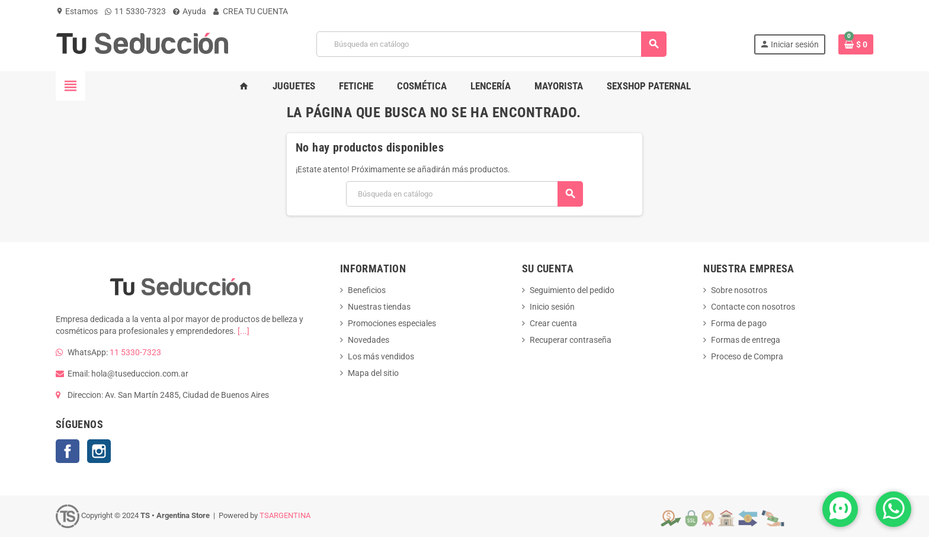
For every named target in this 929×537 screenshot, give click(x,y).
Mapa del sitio (373, 373)
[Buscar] (491, 44)
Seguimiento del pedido (572, 290)
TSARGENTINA (285, 515)
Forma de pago (739, 323)
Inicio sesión (552, 306)
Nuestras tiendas (379, 306)
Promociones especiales (392, 323)
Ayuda (189, 11)
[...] (243, 331)
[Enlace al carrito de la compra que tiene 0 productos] (855, 44)
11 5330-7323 (135, 11)
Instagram (99, 451)
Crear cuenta (553, 323)
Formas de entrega (745, 340)
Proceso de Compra (747, 356)
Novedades (368, 340)
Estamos (77, 11)
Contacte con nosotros (753, 306)
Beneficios (367, 290)
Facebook (67, 451)
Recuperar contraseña (570, 340)
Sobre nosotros (739, 290)
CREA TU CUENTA (250, 11)
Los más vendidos (381, 356)
